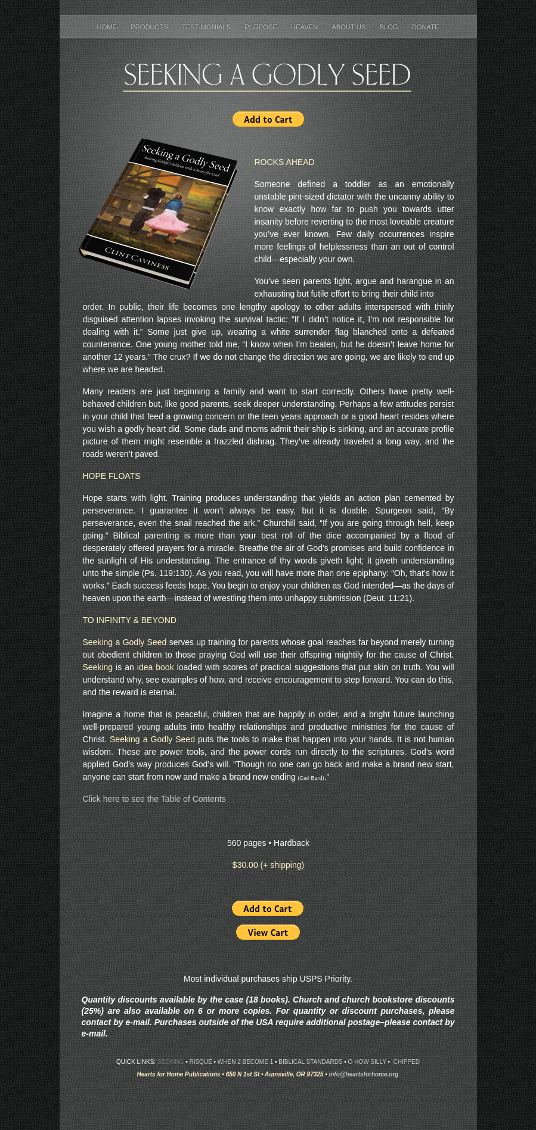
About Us (349, 26)
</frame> (269, 119)
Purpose (261, 26)
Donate (425, 26)
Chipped (407, 1062)
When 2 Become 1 (245, 1062)
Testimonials (207, 26)
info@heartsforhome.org (363, 1074)
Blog (389, 26)
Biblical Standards (310, 1062)
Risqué (200, 1062)
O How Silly (367, 1062)
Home (108, 26)
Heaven (305, 26)
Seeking (170, 1062)
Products (150, 26)
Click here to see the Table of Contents (154, 799)
